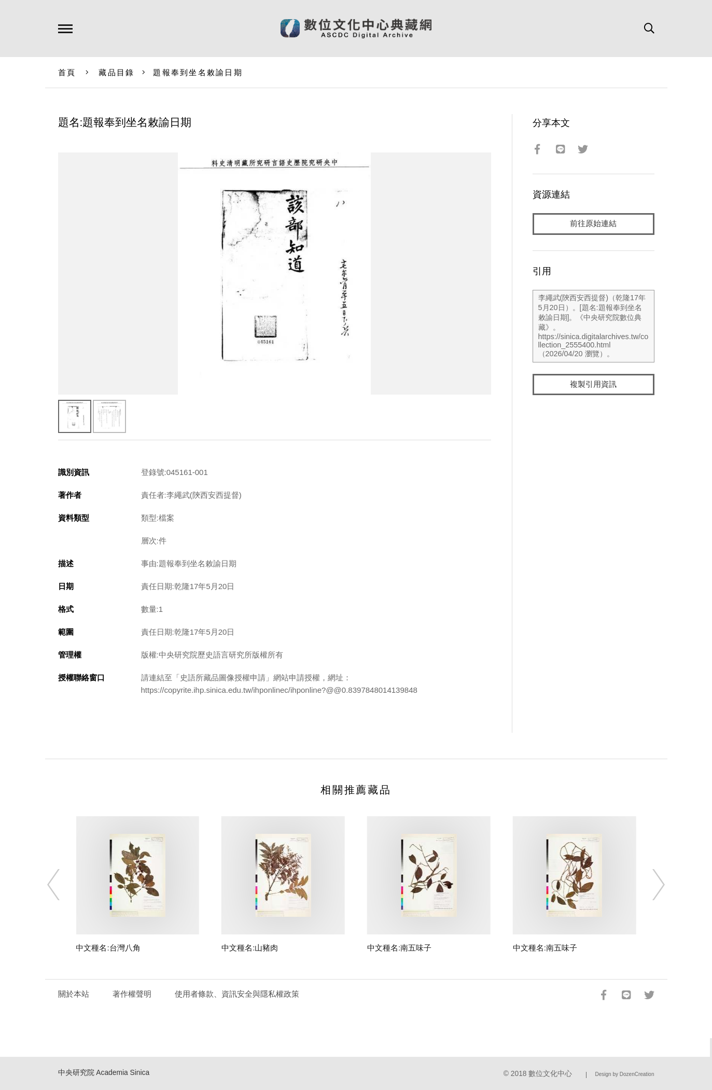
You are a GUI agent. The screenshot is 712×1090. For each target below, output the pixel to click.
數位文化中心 (550, 1074)
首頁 (67, 72)
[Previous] (63, 885)
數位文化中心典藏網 (356, 28)
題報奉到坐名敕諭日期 (198, 72)
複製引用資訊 (593, 384)
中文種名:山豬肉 (249, 947)
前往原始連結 (593, 223)
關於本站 (73, 993)
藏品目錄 (116, 72)
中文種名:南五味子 (399, 947)
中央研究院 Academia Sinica (104, 1073)
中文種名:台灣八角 (108, 947)
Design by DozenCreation (624, 1074)
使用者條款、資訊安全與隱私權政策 (237, 993)
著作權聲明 (132, 993)
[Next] (649, 885)
